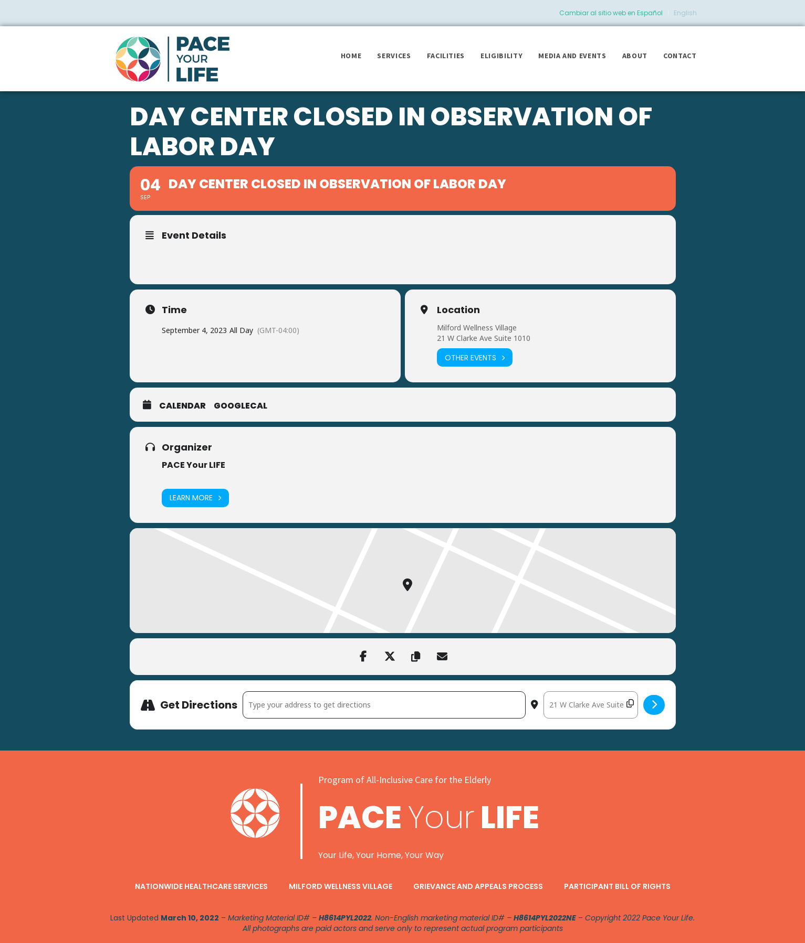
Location (458, 310)
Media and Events (572, 55)
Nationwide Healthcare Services (201, 886)
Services (394, 55)
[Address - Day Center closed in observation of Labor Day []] (384, 705)
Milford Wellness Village (477, 328)
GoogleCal (240, 406)
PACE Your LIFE (193, 465)
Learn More (195, 498)
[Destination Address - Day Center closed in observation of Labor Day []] (590, 705)
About (634, 55)
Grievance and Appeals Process (478, 886)
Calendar (182, 406)
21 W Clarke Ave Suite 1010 (483, 338)
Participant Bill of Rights (617, 886)
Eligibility (501, 55)
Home (351, 55)
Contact (680, 55)
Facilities (446, 55)
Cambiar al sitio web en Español (611, 12)
